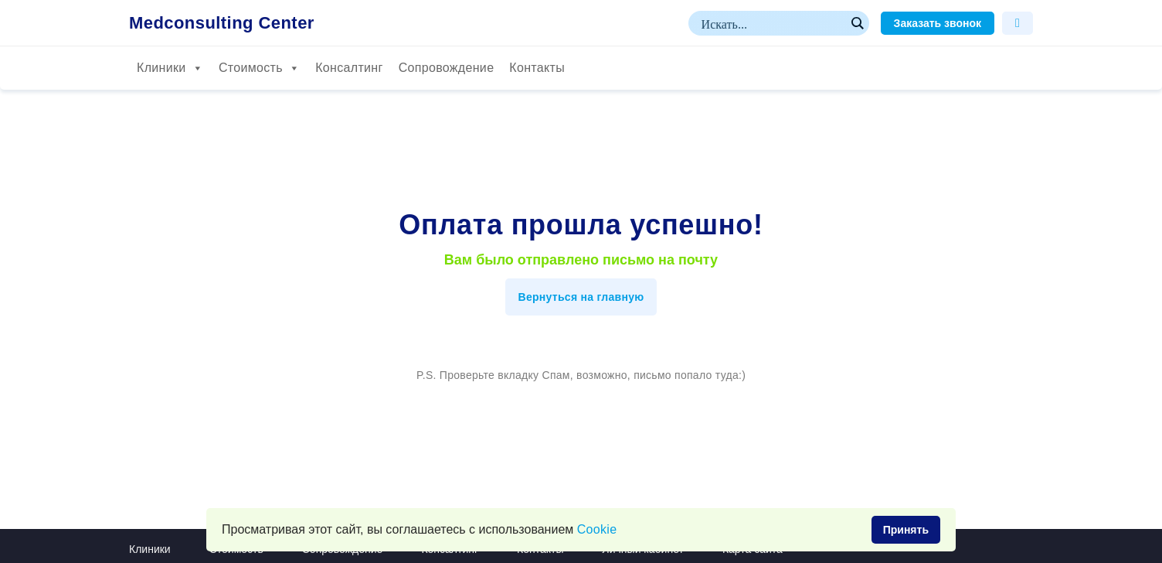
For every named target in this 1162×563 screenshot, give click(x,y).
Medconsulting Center (221, 23)
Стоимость (259, 68)
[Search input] (772, 23)
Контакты (537, 67)
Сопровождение (446, 67)
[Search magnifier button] (857, 23)
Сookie (597, 529)
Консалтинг (348, 67)
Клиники (170, 68)
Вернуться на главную (581, 297)
